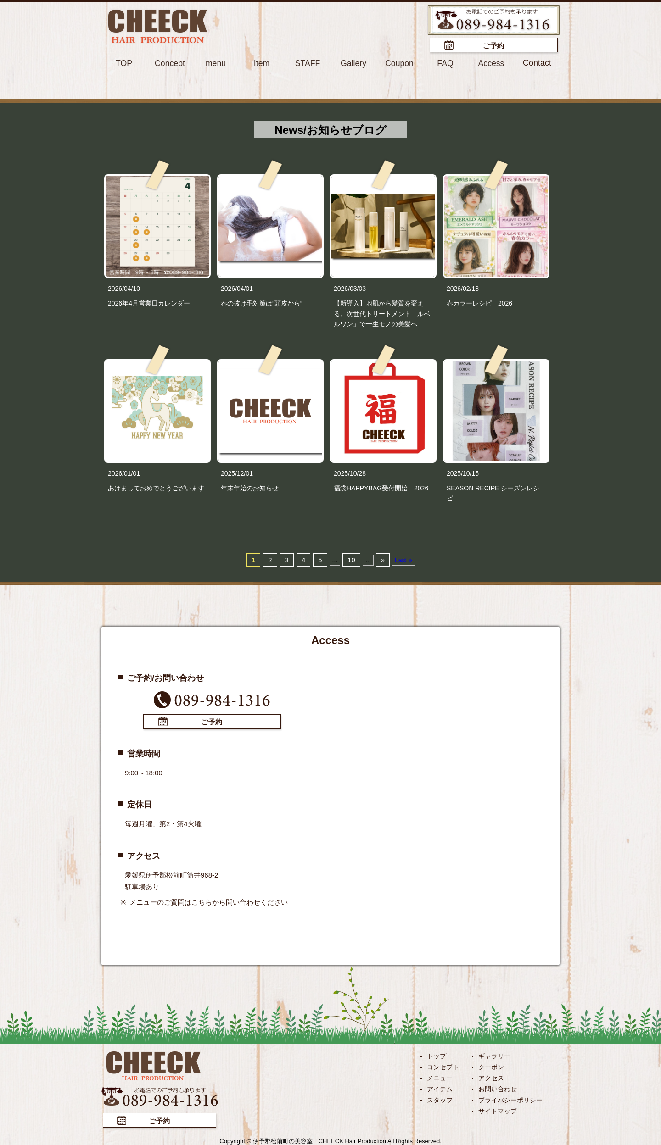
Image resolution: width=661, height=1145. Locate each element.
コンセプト (443, 1066)
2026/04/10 (124, 288)
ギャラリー (494, 1055)
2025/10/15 (463, 473)
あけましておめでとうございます (156, 487)
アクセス (491, 1077)
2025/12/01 (237, 473)
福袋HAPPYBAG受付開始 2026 (381, 487)
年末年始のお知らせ (250, 487)
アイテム (440, 1088)
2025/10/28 (350, 473)
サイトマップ (497, 1110)
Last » (403, 559)
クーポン (491, 1066)
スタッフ (440, 1099)
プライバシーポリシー (510, 1099)
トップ (436, 1055)
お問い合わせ (497, 1088)
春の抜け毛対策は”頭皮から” (261, 302)
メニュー (440, 1077)
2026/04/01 (237, 288)
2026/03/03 (350, 288)
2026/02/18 (463, 288)
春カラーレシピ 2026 (479, 302)
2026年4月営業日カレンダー (149, 302)
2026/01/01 (124, 473)
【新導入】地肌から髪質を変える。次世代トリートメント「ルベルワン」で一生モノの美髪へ (382, 313)
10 (351, 559)
